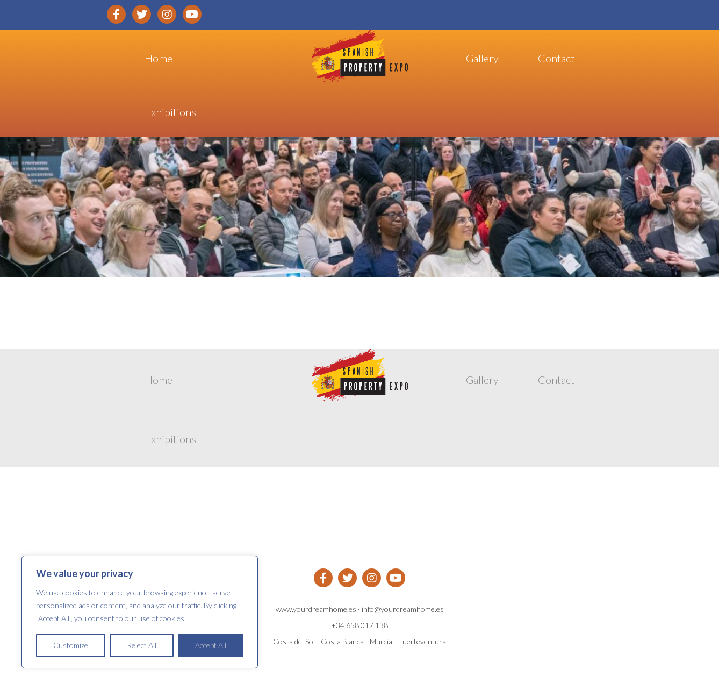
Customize (70, 645)
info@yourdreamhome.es (403, 609)
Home (158, 58)
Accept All (210, 645)
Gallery (482, 58)
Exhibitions (170, 111)
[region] (139, 612)
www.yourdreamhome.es (316, 609)
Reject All (141, 645)
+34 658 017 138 (359, 625)
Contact (556, 58)
